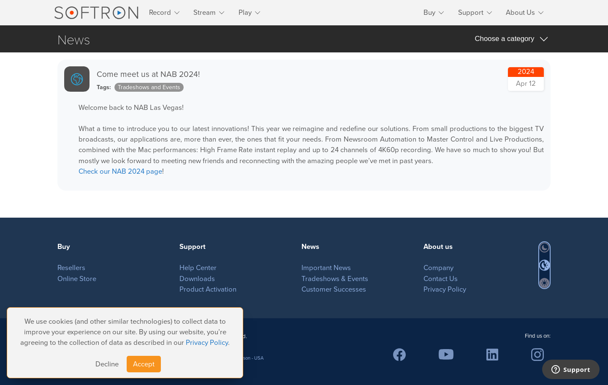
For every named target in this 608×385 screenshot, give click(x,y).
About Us (520, 12)
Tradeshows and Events (149, 87)
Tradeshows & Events (334, 278)
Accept (144, 364)
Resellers (71, 267)
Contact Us (440, 278)
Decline (107, 364)
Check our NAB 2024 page (120, 171)
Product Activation (207, 289)
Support (470, 12)
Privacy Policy (207, 342)
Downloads (197, 278)
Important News (326, 267)
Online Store (76, 278)
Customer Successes (333, 289)
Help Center (198, 267)
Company (438, 267)
